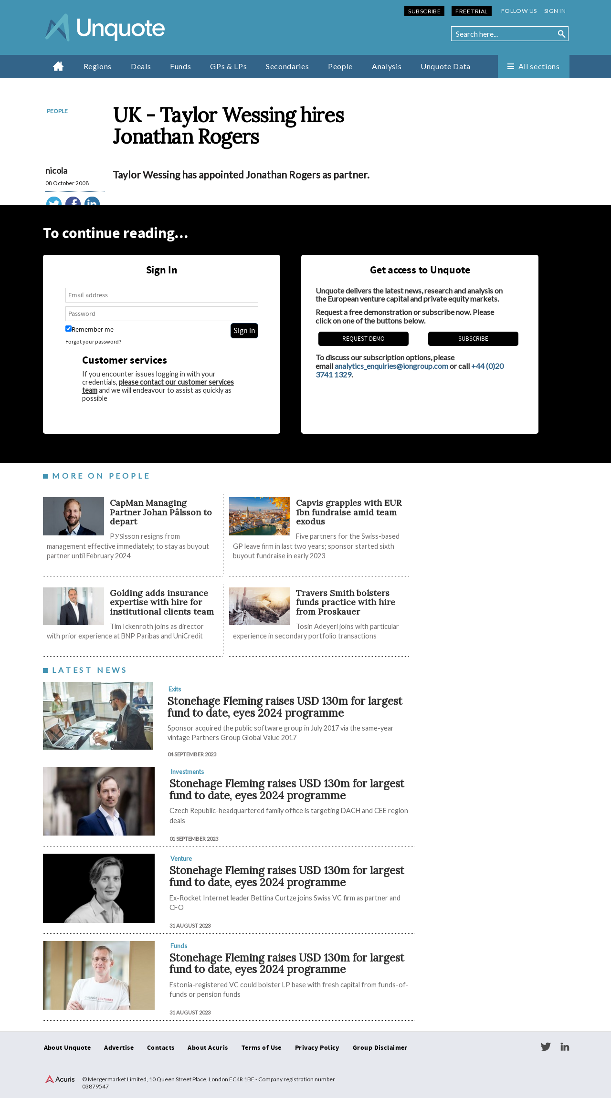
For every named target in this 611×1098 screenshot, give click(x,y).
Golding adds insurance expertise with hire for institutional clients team (162, 602)
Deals (141, 66)
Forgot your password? (93, 341)
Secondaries (287, 66)
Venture (181, 858)
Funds (180, 66)
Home (58, 66)
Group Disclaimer (380, 1048)
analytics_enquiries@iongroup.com (391, 365)
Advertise (119, 1048)
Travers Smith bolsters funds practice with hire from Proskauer (345, 602)
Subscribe (424, 11)
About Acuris (208, 1048)
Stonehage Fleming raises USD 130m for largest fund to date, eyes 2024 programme (285, 707)
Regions (98, 66)
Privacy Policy (317, 1048)
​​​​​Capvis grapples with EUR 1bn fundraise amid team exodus (348, 512)
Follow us (519, 10)
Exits (175, 689)
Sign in (555, 10)
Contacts (160, 1048)
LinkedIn (564, 1047)
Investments (187, 771)
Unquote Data (446, 66)
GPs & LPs (228, 66)
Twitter (545, 1047)
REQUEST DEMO (363, 339)
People (340, 66)
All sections (539, 66)
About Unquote (67, 1048)
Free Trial (471, 11)
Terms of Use (262, 1048)
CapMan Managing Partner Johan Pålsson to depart (161, 512)
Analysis (386, 66)
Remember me (89, 329)
